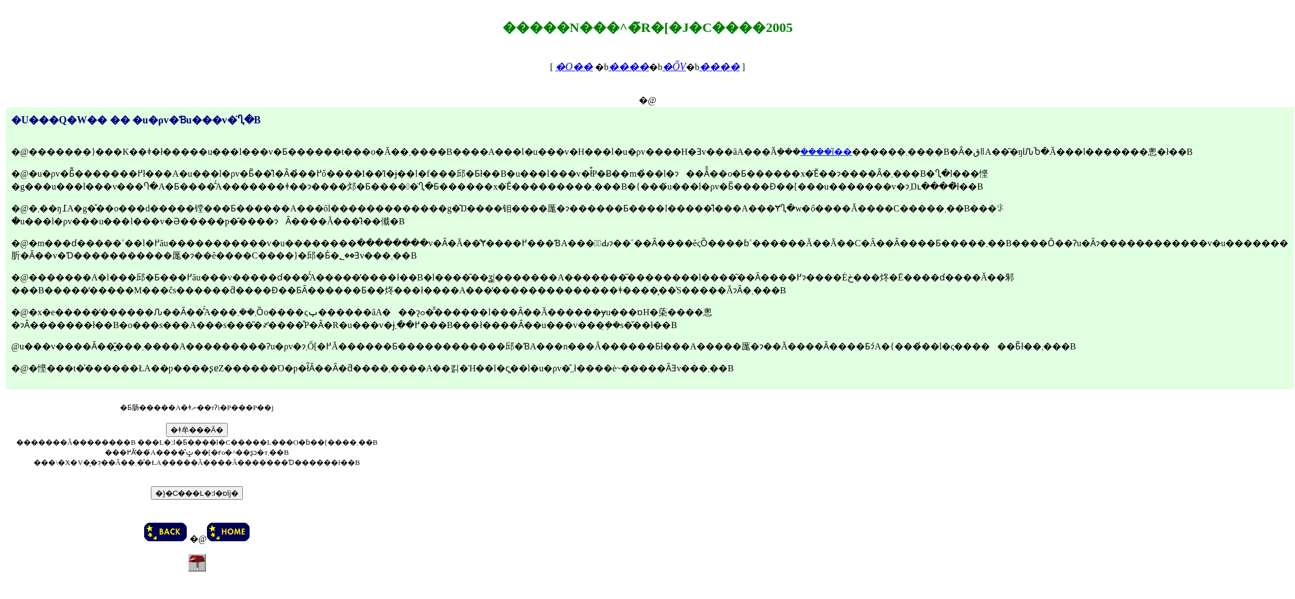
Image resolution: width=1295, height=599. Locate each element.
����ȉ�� (826, 151)
